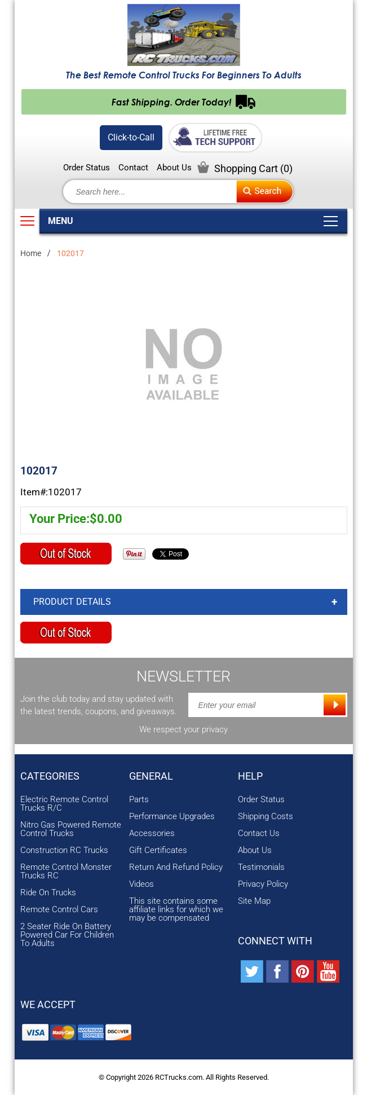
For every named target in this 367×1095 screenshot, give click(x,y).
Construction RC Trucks (64, 850)
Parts (139, 799)
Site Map (254, 901)
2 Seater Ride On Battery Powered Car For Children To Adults (67, 935)
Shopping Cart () (253, 168)
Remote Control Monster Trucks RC (66, 871)
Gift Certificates (158, 850)
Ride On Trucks (48, 893)
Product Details (72, 601)
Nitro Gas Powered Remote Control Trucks (70, 829)
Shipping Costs (265, 816)
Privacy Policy (263, 884)
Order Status (86, 168)
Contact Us (259, 833)
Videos (141, 884)
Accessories (152, 833)
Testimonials (261, 867)
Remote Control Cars (59, 909)
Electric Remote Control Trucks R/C (64, 803)
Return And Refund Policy (176, 867)
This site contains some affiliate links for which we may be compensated (176, 909)
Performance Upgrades (172, 816)
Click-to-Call (131, 137)
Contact (133, 168)
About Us (174, 168)
